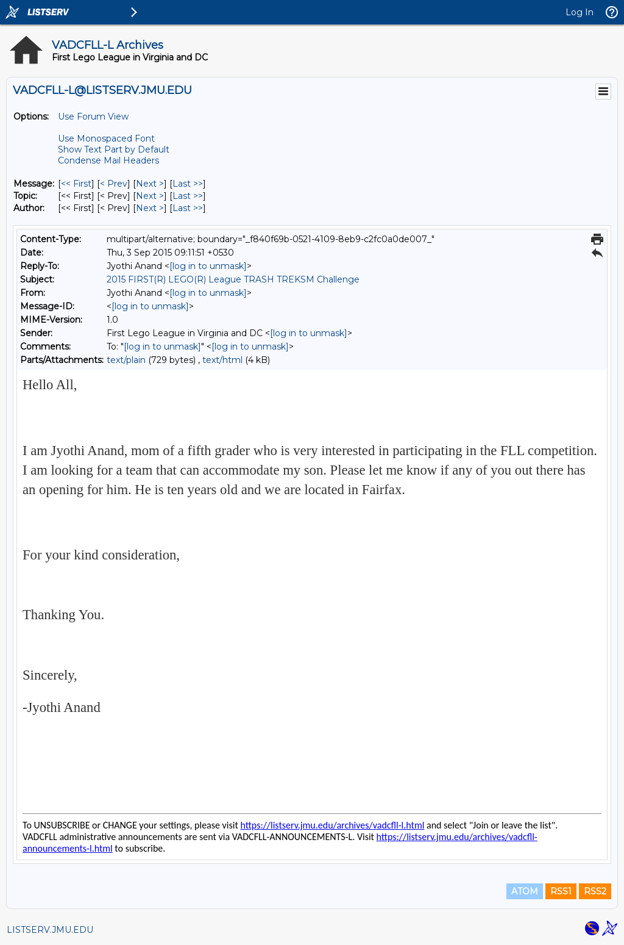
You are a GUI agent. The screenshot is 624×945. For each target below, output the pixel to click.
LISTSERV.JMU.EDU (50, 929)
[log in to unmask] (208, 266)
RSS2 (595, 891)
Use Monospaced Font (106, 138)
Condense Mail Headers (108, 160)
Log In (580, 12)
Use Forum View (93, 116)
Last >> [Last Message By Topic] (187, 195)
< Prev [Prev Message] (113, 183)
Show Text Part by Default (113, 149)
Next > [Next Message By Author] (150, 208)
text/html (222, 359)
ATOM (524, 891)
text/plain (126, 359)
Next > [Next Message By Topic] (150, 195)
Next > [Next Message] (150, 183)
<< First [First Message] (76, 183)
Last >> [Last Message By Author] (187, 208)
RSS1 (561, 891)
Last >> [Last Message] (187, 183)
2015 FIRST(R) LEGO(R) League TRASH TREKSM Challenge (233, 279)
